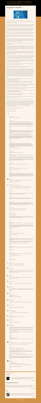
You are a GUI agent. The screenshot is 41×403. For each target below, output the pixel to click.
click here (31, 39)
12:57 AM (10, 367)
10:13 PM (10, 273)
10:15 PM (10, 284)
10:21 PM (10, 313)
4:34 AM (10, 250)
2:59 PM (10, 118)
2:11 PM (10, 205)
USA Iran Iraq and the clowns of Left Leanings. (12, 382)
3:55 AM (10, 345)
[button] (34, 7)
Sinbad (10, 184)
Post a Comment (9, 369)
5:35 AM (10, 256)
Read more (33, 380)
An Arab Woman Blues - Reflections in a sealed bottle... (19, 2)
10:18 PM (10, 297)
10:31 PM (10, 333)
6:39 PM (10, 358)
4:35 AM (10, 182)
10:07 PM (10, 235)
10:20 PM (10, 308)
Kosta (10, 360)
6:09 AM (10, 260)
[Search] (35, 2)
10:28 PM (10, 170)
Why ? (7, 390)
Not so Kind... (8, 374)
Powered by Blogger (20, 399)
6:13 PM (10, 140)
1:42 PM (10, 199)
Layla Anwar (10, 275)
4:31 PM (10, 127)
